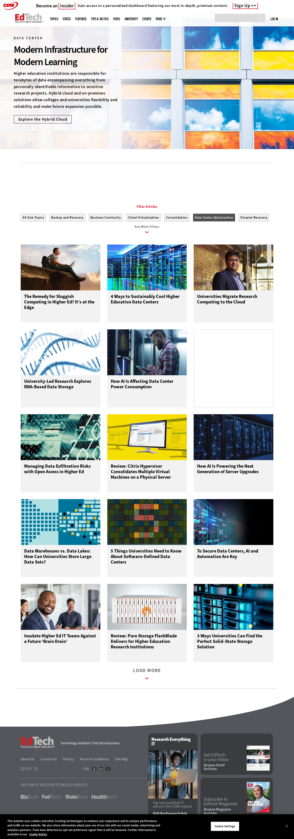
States (67, 19)
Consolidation (177, 217)
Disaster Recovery (253, 217)
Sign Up (242, 6)
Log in (274, 19)
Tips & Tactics (99, 19)
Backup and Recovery (67, 217)
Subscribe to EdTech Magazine (220, 802)
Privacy (68, 760)
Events (146, 19)
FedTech (51, 798)
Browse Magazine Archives (217, 812)
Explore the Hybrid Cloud (42, 119)
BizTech (29, 798)
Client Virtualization (143, 217)
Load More (147, 676)
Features (80, 19)
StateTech (76, 798)
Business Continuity (105, 217)
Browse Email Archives (214, 768)
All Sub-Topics (33, 217)
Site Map (121, 760)
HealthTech (104, 798)
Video (116, 19)
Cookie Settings (225, 826)
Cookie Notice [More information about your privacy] (38, 834)
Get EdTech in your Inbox (216, 758)
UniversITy (131, 19)
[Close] (287, 826)
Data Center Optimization (214, 217)
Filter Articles (147, 206)
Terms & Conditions (94, 760)
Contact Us (48, 760)
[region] (147, 826)
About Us (27, 760)
